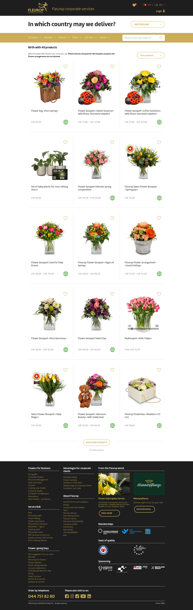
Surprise (31, 485)
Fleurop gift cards (35, 532)
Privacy (66, 505)
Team (65, 510)
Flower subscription (36, 521)
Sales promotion (35, 482)
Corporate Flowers (35, 477)
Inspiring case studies (37, 488)
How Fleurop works (71, 516)
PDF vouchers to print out (39, 535)
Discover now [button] (144, 509)
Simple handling (70, 480)
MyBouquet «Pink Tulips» (138, 338)
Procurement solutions (37, 524)
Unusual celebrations (37, 568)
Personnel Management (38, 480)
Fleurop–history (69, 519)
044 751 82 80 (41, 596)
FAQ (30, 513)
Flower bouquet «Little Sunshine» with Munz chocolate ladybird (143, 112)
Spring (30, 573)
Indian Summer (34, 576)
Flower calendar (34, 562)
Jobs (65, 535)
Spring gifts (33, 474)
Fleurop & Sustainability (73, 521)
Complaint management (38, 493)
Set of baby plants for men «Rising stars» (45, 188)
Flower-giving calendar (37, 565)
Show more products (96, 442)
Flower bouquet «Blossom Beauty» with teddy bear (92, 415)
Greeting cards (34, 529)
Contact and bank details (73, 507)
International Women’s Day (39, 571)
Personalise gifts (35, 516)
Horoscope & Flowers (37, 560)
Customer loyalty (35, 491)
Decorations (33, 496)
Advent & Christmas (36, 579)
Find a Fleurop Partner (37, 540)
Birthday (31, 557)
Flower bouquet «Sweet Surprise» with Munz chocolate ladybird (96, 112)
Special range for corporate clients (77, 485)
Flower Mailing (34, 518)
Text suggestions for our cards (40, 554)
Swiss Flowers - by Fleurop (39, 499)
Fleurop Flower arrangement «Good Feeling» (140, 264)
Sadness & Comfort (36, 582)
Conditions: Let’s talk (72, 488)
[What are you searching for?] (143, 38)
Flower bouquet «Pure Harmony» (49, 338)
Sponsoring (68, 529)
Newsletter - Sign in (36, 527)
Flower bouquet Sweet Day (92, 338)
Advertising (68, 527)
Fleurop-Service (69, 513)
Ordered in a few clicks (72, 483)
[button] (34, 37)
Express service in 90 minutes (40, 538)
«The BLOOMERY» (70, 532)
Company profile (70, 524)
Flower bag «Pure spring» (44, 110)
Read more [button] (106, 513)
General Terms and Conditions (75, 502)
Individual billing (70, 477)
